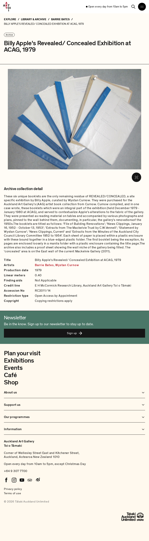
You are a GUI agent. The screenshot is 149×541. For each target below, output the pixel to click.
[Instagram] (14, 480)
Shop (11, 382)
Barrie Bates (44, 265)
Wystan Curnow (67, 265)
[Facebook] (6, 480)
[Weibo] (37, 480)
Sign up (74, 333)
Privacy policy (13, 489)
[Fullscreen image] (136, 177)
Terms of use (12, 493)
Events (13, 368)
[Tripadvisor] (29, 480)
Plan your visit (22, 353)
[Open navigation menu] (142, 7)
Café (10, 375)
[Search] (133, 7)
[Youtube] (22, 480)
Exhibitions (19, 360)
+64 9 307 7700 (15, 471)
